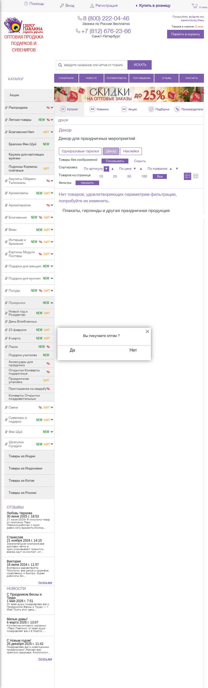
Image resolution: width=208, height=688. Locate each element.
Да (72, 350)
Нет (133, 350)
